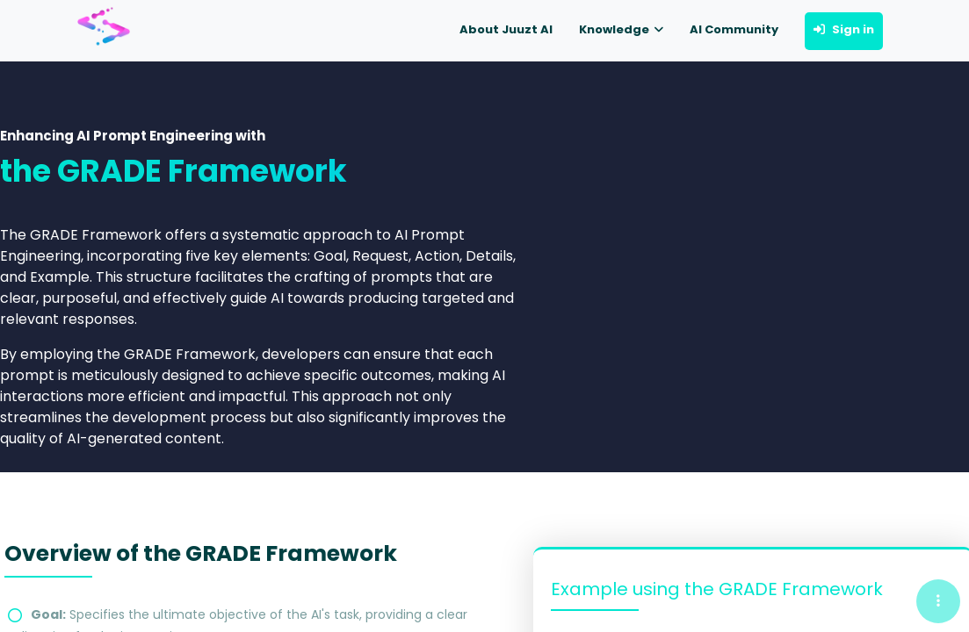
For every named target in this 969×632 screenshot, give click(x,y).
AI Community (734, 29)
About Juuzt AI (506, 29)
